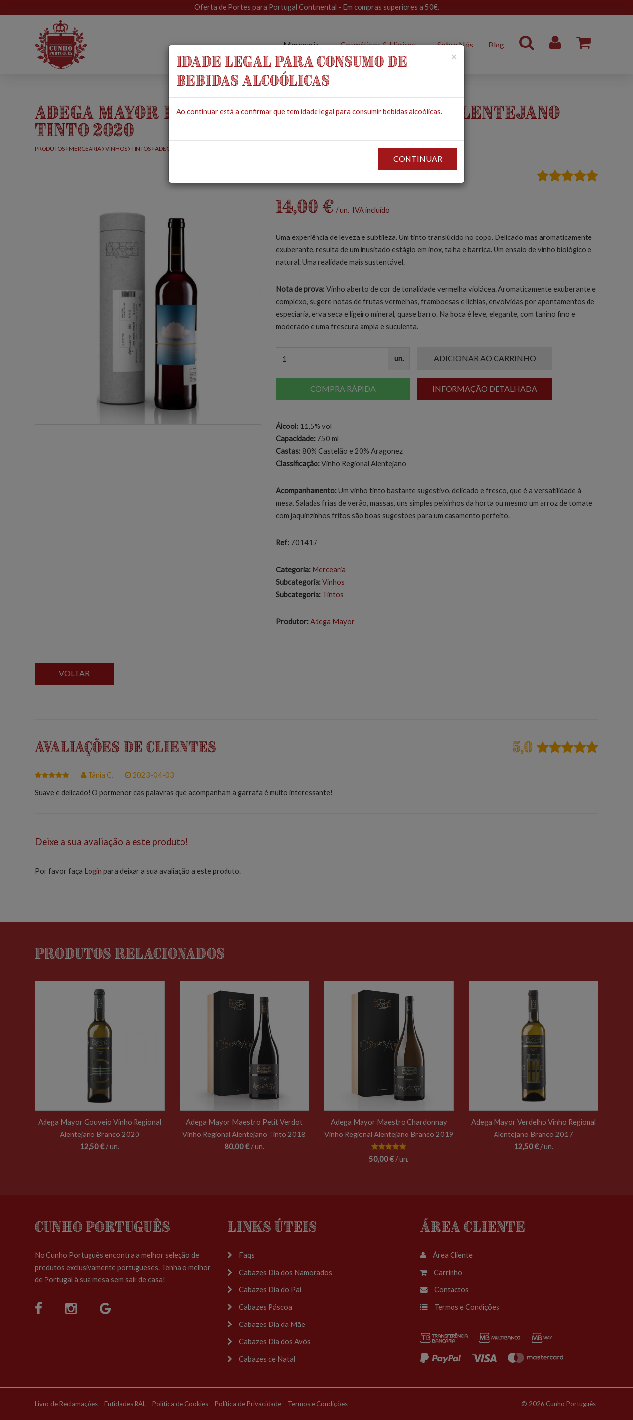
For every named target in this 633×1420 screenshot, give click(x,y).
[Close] (454, 56)
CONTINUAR (417, 158)
